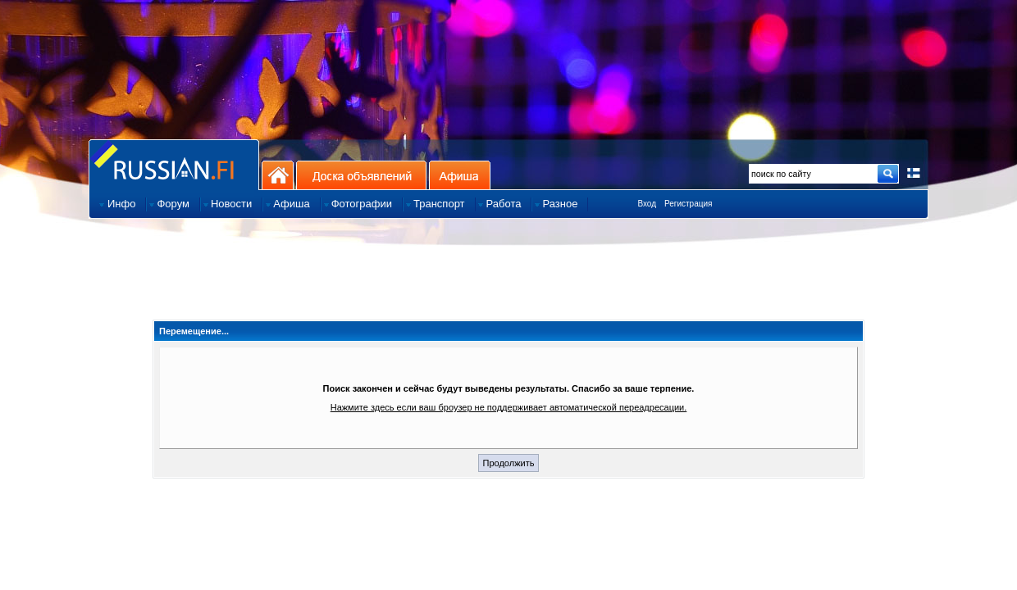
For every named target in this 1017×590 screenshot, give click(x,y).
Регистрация (688, 203)
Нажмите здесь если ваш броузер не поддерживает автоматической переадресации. (509, 407)
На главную (278, 175)
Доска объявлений (361, 175)
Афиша (459, 175)
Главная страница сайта (174, 164)
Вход (646, 203)
